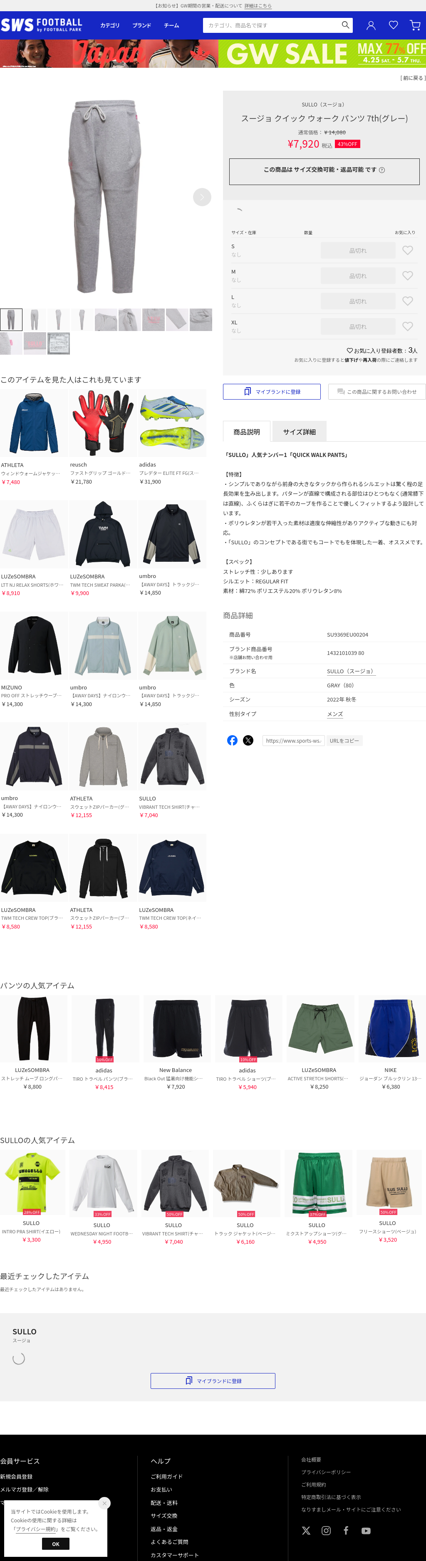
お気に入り (393, 25)
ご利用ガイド (167, 1476)
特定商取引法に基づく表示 (331, 1496)
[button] (202, 197)
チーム (171, 25)
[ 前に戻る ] (413, 77)
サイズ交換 (164, 1515)
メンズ (335, 714)
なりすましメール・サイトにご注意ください (351, 1509)
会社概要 (311, 1459)
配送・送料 (164, 1503)
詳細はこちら (258, 5)
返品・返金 (164, 1529)
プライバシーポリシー (326, 1471)
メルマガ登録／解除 (24, 1489)
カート (416, 25)
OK (55, 1543)
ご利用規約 (313, 1484)
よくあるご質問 (169, 1542)
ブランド (142, 25)
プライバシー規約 (36, 1528)
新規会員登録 (16, 1476)
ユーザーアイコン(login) (371, 25)
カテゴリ (110, 25)
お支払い (161, 1489)
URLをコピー (344, 740)
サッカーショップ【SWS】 (44, 25)
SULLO (324, 104)
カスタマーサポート (175, 1555)
